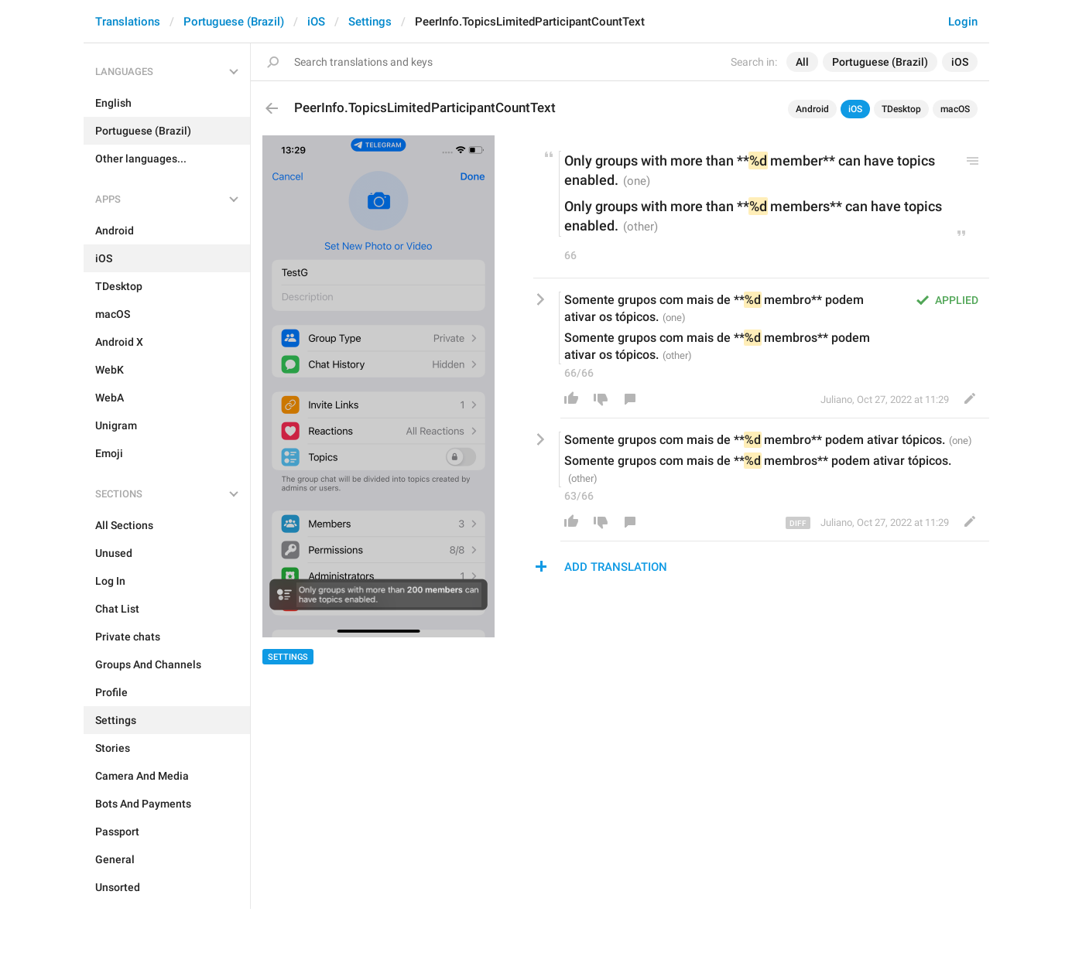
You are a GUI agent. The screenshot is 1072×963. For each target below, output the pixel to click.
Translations (127, 22)
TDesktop (901, 109)
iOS (316, 22)
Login (963, 22)
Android (812, 109)
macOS (955, 109)
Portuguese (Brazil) (233, 22)
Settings (370, 22)
